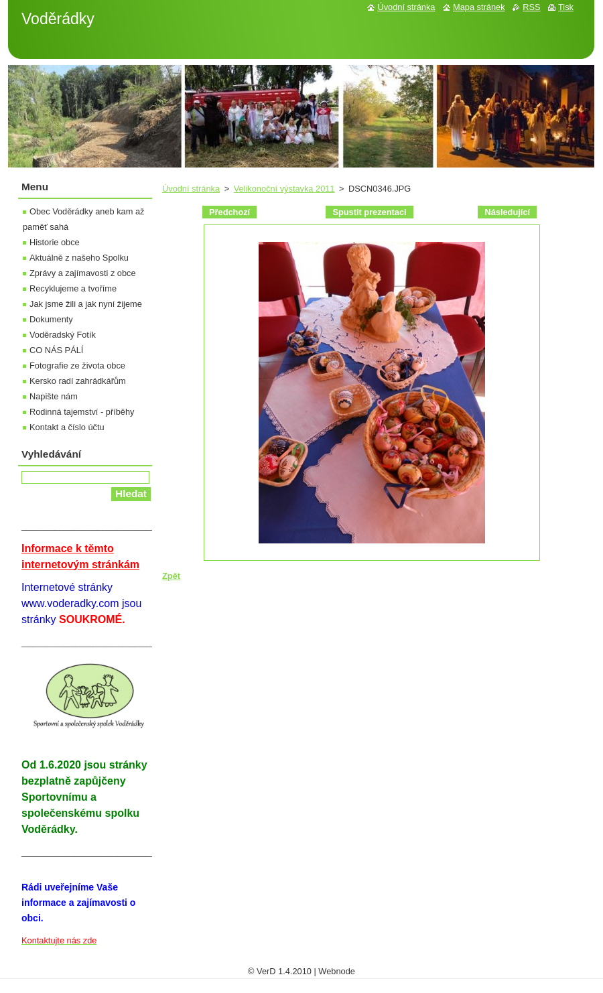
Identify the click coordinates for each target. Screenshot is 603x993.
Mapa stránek (479, 7)
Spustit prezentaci (369, 212)
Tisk (566, 7)
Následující (507, 212)
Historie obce (54, 242)
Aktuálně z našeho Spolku (79, 258)
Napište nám (53, 396)
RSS (531, 7)
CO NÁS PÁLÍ (56, 350)
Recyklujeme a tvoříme (73, 288)
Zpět (171, 576)
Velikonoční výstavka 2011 (284, 189)
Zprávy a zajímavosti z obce (82, 273)
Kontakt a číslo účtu (67, 427)
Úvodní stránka (191, 189)
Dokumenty (51, 319)
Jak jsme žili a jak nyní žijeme (85, 304)
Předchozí (229, 212)
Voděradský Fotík (62, 335)
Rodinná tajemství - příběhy (81, 412)
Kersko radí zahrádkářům (77, 381)
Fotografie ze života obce (77, 365)
